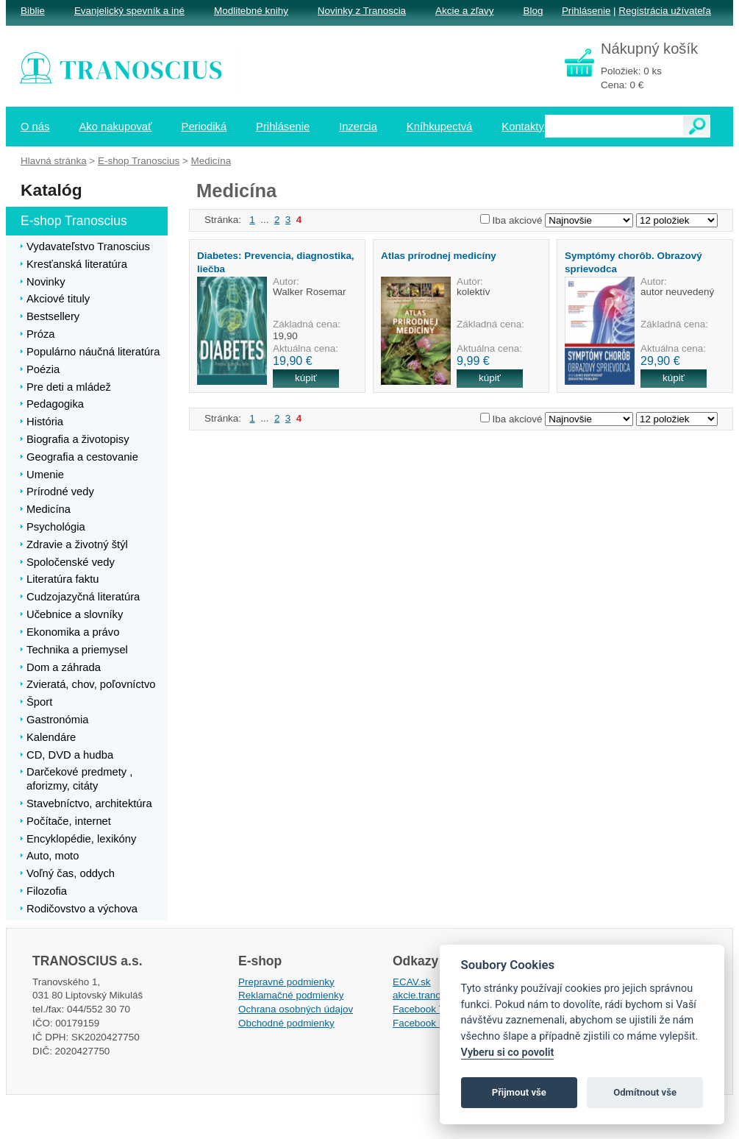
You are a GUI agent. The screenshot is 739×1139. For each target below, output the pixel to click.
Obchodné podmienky (286, 1023)
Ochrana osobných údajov (295, 1009)
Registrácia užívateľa (664, 10)
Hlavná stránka (54, 160)
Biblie (33, 10)
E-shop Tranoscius (138, 160)
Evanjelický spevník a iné (129, 10)
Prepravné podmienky (286, 981)
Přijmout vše (519, 1092)
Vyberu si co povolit (507, 1052)
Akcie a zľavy (464, 10)
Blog (533, 10)
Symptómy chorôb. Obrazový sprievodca (633, 262)
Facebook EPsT (428, 1023)
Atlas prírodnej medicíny (438, 255)
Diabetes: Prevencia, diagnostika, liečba (275, 262)
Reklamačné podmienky (290, 995)
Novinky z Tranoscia (362, 10)
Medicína (211, 160)
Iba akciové (518, 220)
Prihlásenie (586, 10)
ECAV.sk (412, 981)
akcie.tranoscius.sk (434, 995)
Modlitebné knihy (251, 10)
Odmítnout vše (644, 1092)
